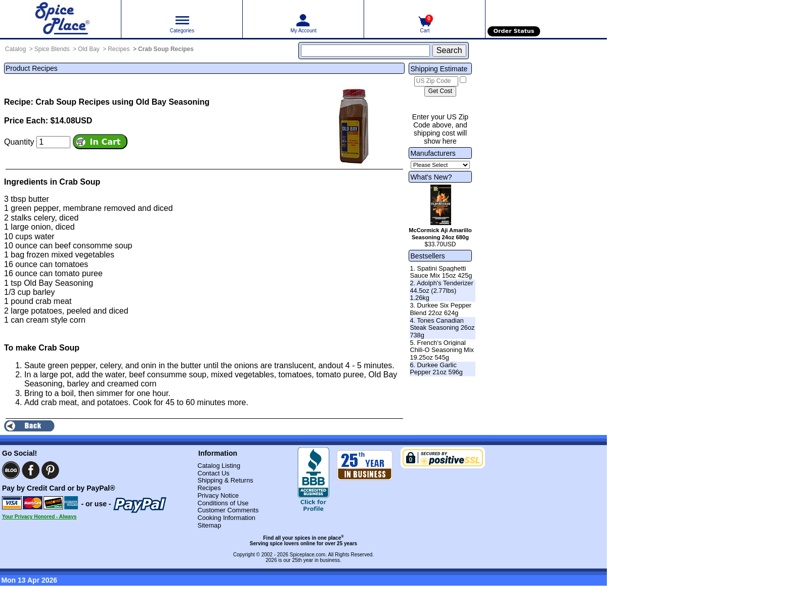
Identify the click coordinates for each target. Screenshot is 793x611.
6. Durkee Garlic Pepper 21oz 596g (436, 368)
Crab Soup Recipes (166, 49)
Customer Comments (227, 510)
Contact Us (213, 473)
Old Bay (89, 49)
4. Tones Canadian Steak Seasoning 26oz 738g (442, 328)
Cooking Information (226, 517)
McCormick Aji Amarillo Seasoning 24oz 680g (440, 233)
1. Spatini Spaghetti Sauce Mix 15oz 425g (441, 272)
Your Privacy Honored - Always (39, 516)
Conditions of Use (222, 503)
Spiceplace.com (308, 554)
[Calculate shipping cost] (440, 91)
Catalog (15, 49)
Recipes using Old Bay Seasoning (144, 102)
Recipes (118, 49)
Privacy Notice (218, 495)
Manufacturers (432, 153)
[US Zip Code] (436, 81)
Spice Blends (52, 49)
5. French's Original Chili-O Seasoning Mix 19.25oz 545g (442, 350)
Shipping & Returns (225, 480)
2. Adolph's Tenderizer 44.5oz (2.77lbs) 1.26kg (441, 290)
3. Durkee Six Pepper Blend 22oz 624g (440, 309)
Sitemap (209, 525)
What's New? (431, 177)
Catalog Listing (218, 465)
